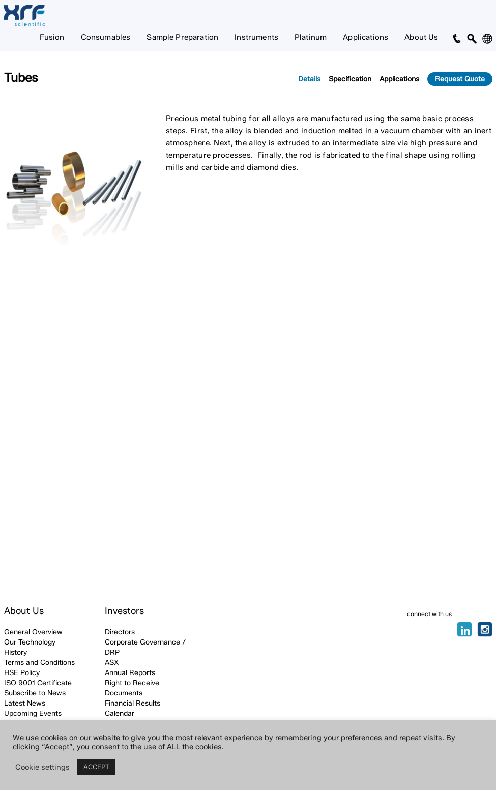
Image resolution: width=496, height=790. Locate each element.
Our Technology (29, 642)
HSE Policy (22, 672)
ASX (112, 662)
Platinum (311, 37)
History (15, 652)
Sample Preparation (182, 37)
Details (309, 79)
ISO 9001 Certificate (38, 683)
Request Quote (460, 79)
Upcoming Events (33, 713)
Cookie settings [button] (42, 767)
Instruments (256, 37)
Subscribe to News (35, 693)
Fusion (52, 37)
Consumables (106, 37)
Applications (365, 37)
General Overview (33, 632)
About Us (421, 37)
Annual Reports (130, 672)
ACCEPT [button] (96, 767)
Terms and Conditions (39, 662)
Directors (120, 632)
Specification (350, 79)
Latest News (24, 703)
